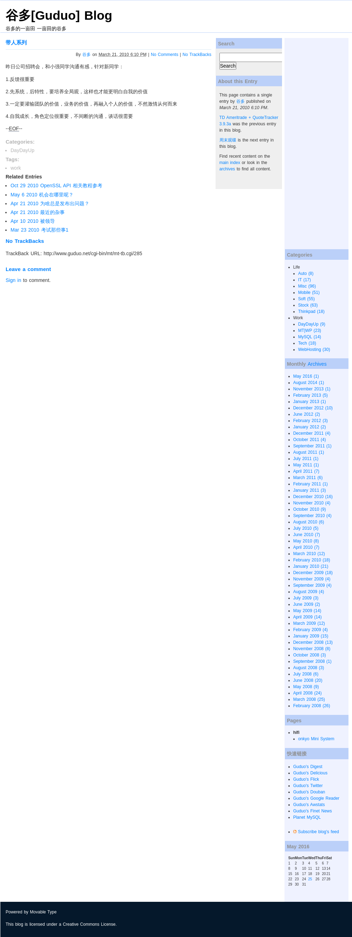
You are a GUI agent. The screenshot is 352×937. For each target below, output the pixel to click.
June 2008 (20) (307, 680)
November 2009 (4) (312, 579)
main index (229, 162)
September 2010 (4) (312, 515)
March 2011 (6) (308, 477)
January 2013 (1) (309, 401)
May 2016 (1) (306, 376)
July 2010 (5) (306, 528)
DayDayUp (22, 150)
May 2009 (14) (307, 610)
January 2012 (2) (309, 427)
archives (227, 168)
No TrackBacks (197, 54)
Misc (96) (307, 286)
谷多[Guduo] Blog (59, 15)
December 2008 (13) (313, 642)
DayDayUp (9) (311, 324)
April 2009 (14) (307, 617)
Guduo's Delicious (310, 773)
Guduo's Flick (306, 779)
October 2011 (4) (309, 439)
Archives (317, 364)
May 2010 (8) (306, 541)
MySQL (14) (309, 336)
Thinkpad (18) (311, 311)
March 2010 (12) (309, 553)
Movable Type (43, 912)
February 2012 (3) (310, 420)
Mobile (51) (309, 292)
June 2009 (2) (306, 604)
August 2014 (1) (308, 382)
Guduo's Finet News (312, 811)
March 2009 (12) (309, 623)
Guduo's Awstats (309, 804)
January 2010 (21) (310, 566)
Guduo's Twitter (308, 785)
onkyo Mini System (316, 738)
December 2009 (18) (313, 572)
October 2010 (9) (309, 509)
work (16, 168)
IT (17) (304, 279)
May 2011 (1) (306, 465)
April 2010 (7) (306, 547)
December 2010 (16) (313, 496)
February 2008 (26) (311, 705)
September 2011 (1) (312, 446)
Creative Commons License (89, 924)
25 (310, 879)
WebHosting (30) (314, 349)
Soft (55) (306, 298)
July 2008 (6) (306, 674)
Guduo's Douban (309, 792)
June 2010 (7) (306, 534)
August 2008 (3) (308, 667)
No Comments (164, 54)
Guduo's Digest (307, 766)
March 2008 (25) (309, 699)
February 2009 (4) (310, 629)
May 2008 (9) (306, 686)
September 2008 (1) (312, 661)
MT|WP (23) (309, 330)
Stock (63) (308, 305)
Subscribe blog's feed (318, 831)
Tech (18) (307, 343)
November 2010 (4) (312, 503)
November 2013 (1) (312, 388)
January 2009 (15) (310, 636)
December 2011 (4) (312, 433)
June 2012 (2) (306, 414)
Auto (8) (306, 273)
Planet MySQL (307, 817)
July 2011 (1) (306, 458)
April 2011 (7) (306, 471)
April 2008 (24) (307, 693)
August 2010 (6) (308, 522)
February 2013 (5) (310, 395)
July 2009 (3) (306, 598)
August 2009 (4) (308, 591)
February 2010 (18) (311, 560)
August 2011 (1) (308, 452)
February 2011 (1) (310, 484)
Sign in (13, 280)
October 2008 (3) (309, 655)
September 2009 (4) (312, 585)
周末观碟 (227, 140)
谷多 (86, 54)
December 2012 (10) (313, 407)
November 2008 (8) (312, 648)
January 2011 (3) (309, 490)
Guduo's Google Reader (316, 798)
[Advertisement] (312, 143)
